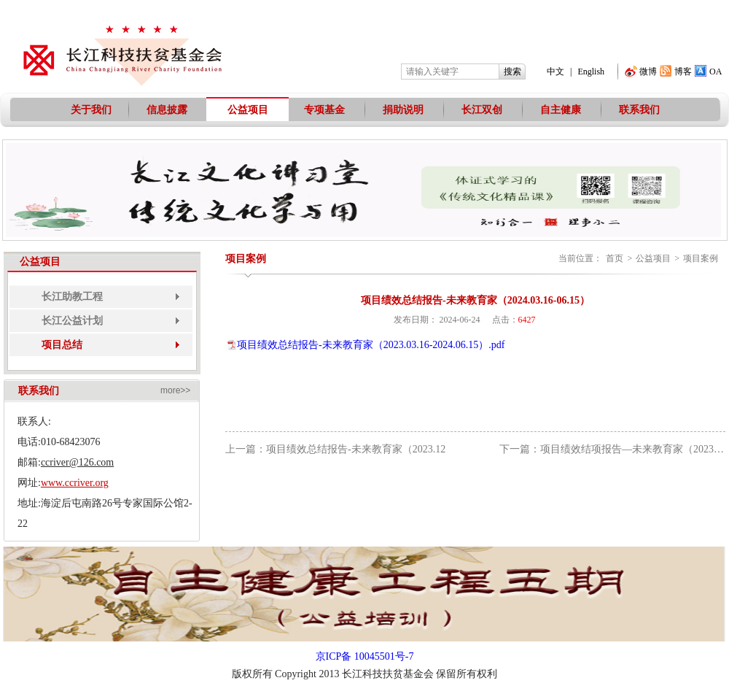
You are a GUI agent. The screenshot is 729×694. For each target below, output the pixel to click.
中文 (555, 71)
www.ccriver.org (75, 482)
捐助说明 (403, 109)
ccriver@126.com (77, 462)
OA (715, 71)
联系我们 (639, 109)
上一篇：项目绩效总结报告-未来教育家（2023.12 (335, 449)
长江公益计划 (72, 320)
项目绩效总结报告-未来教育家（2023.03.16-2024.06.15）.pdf (371, 344)
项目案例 (700, 258)
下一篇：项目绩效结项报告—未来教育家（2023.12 (613, 449)
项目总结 (62, 344)
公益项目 (247, 109)
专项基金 (324, 109)
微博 (648, 71)
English (590, 71)
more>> (175, 390)
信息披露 (167, 109)
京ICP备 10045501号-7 (365, 656)
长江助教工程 (72, 296)
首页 (614, 258)
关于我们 (91, 109)
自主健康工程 (560, 115)
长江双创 (481, 109)
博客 (683, 71)
